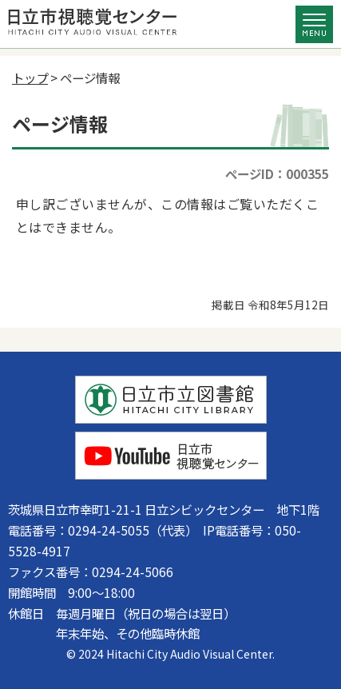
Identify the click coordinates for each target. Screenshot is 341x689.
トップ (30, 77)
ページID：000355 (277, 173)
